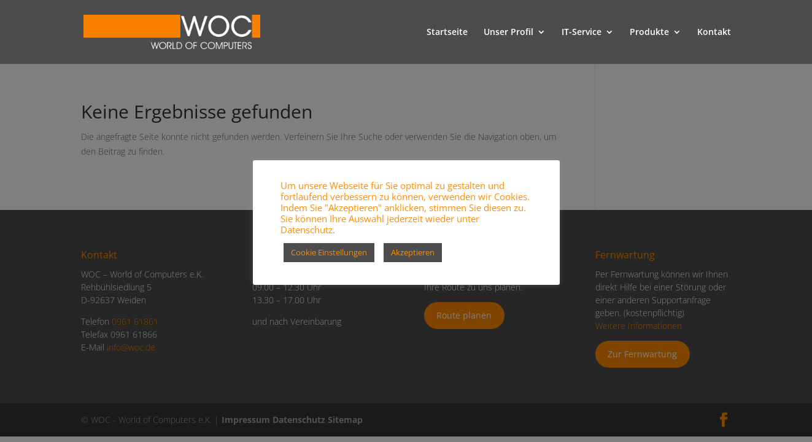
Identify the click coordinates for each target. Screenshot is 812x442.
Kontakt (714, 32)
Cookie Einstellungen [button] (329, 252)
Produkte (649, 32)
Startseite (447, 32)
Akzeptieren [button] (413, 252)
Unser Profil (508, 32)
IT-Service (581, 32)
